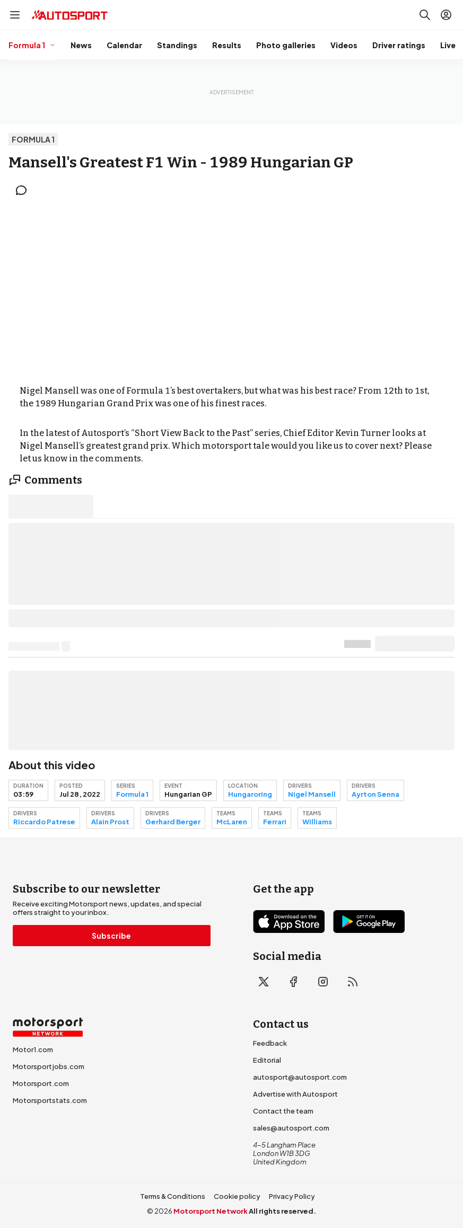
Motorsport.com (41, 1083)
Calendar (124, 45)
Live (448, 45)
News (81, 45)
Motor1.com (33, 1049)
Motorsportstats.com (50, 1100)
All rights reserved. (282, 1211)
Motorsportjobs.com (48, 1066)
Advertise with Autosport (295, 1094)
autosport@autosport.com (300, 1077)
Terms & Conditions (172, 1196)
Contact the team (283, 1111)
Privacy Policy (292, 1196)
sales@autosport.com (291, 1128)
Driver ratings (398, 45)
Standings (177, 45)
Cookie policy (237, 1196)
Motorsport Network (210, 1211)
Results (226, 45)
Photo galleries (286, 45)
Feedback (270, 1043)
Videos (343, 45)
